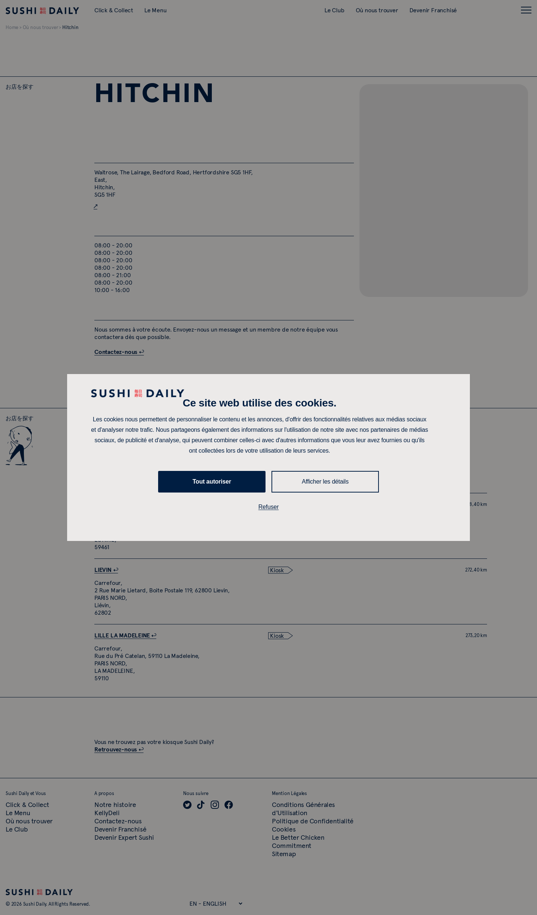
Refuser (268, 507)
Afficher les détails (325, 481)
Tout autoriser (211, 481)
